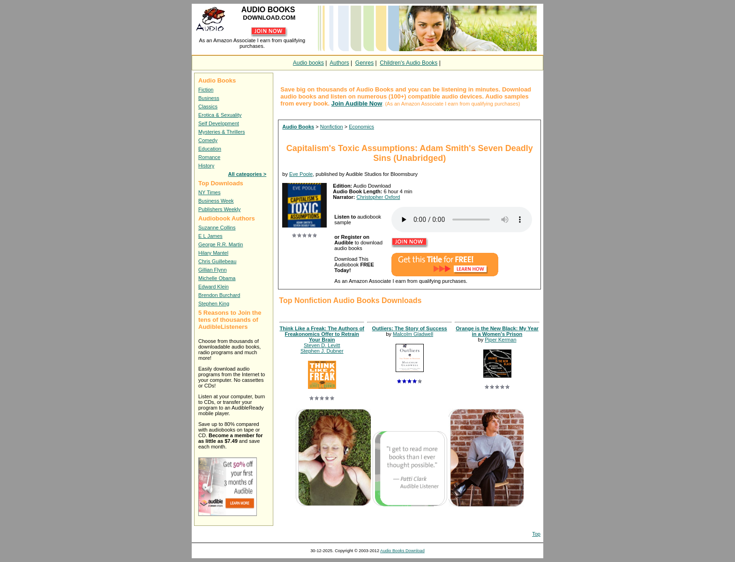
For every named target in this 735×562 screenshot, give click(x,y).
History (206, 165)
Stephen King (213, 303)
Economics (361, 126)
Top (536, 534)
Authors (339, 63)
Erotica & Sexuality (219, 115)
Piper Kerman (500, 339)
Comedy (208, 140)
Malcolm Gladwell (413, 334)
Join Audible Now (356, 103)
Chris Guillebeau (217, 261)
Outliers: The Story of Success (409, 328)
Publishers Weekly (219, 209)
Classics (208, 106)
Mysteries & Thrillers (221, 132)
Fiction (205, 89)
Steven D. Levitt (322, 345)
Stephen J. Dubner (322, 351)
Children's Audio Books (408, 63)
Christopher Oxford (378, 197)
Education (209, 149)
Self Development (218, 123)
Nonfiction (331, 126)
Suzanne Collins (217, 227)
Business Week (216, 201)
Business (208, 98)
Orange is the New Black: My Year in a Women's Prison (497, 331)
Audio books (308, 63)
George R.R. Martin (220, 244)
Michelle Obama (216, 278)
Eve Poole (301, 174)
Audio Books (298, 126)
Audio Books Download (402, 550)
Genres (364, 63)
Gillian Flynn (212, 270)
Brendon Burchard (219, 295)
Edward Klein (213, 286)
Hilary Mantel (213, 253)
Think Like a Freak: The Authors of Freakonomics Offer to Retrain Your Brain (322, 334)
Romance (209, 157)
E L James (210, 236)
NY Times (209, 192)
